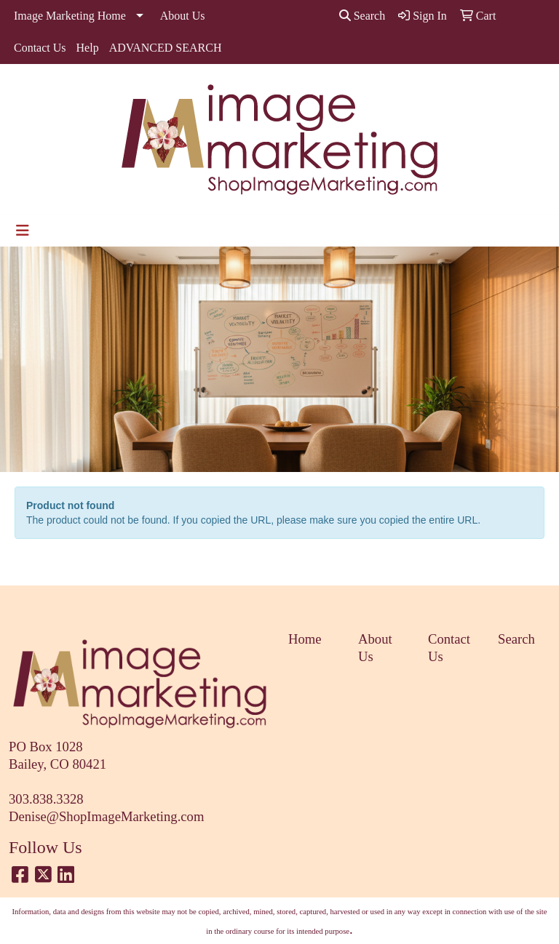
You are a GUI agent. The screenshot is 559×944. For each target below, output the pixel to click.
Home (305, 639)
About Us (182, 15)
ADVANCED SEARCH (165, 47)
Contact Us (40, 47)
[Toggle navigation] (22, 230)
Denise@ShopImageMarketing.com (106, 816)
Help (87, 47)
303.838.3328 (46, 799)
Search (362, 15)
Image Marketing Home (70, 15)
